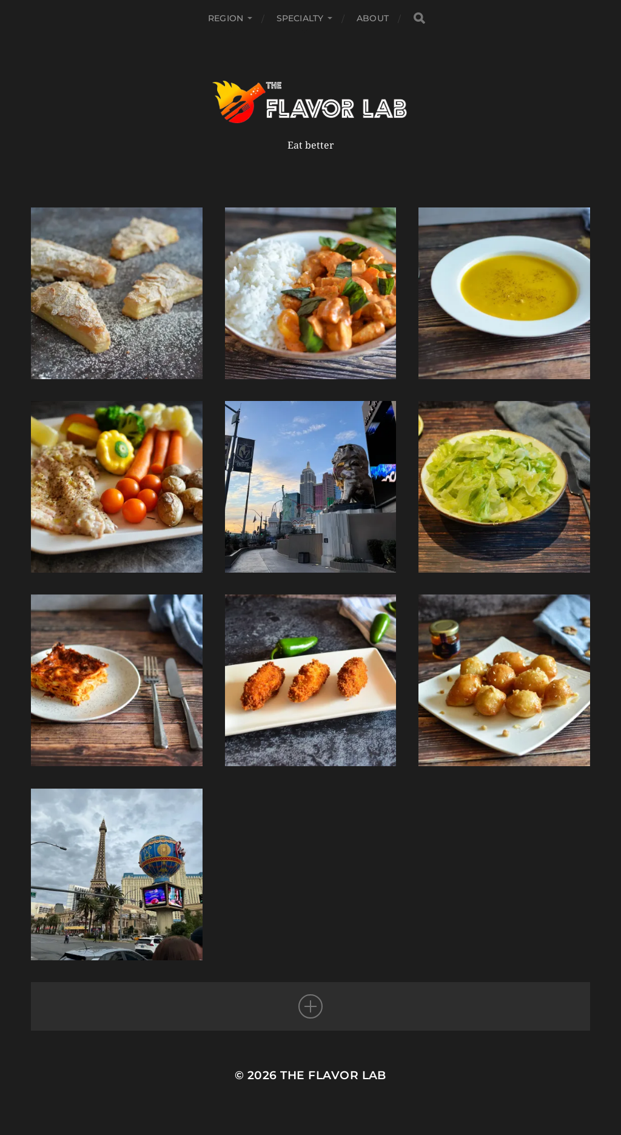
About (373, 18)
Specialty (300, 18)
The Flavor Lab (333, 1075)
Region (225, 18)
